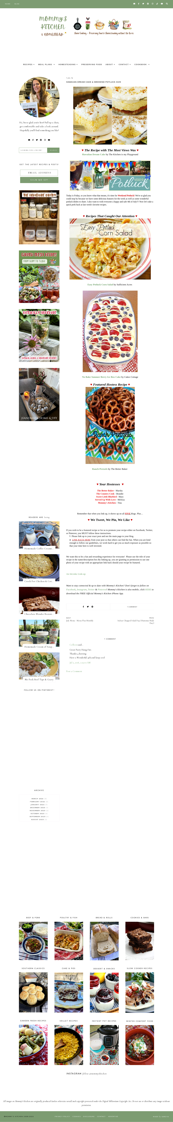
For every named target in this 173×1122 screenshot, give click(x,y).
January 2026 (39, 805)
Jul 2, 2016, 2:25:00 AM (80, 662)
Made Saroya (161, 1117)
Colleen (73, 644)
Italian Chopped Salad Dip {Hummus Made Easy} (133, 620)
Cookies (77, 1116)
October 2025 (39, 813)
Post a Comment (74, 671)
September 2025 (39, 816)
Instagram (82, 589)
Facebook (71, 589)
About (110, 64)
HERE (148, 589)
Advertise (113, 1116)
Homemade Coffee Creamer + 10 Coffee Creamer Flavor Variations (39, 548)
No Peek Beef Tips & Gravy (39, 679)
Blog (17, 4)
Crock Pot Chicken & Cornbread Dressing (39, 581)
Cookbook (143, 64)
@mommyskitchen (98, 1073)
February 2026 (39, 802)
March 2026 (39, 799)
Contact (125, 64)
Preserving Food (91, 64)
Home (7, 4)
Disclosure (89, 1116)
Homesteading (66, 64)
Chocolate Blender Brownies (39, 614)
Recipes (25, 64)
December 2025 (39, 807)
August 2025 (39, 819)
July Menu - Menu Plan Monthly (86, 619)
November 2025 (39, 810)
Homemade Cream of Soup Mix (39, 646)
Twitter (91, 589)
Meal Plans (44, 64)
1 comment (132, 607)
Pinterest (102, 589)
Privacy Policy (62, 1116)
